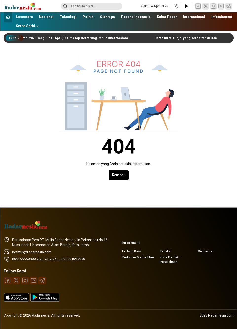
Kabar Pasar (167, 17)
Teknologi (68, 17)
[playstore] (44, 300)
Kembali (118, 175)
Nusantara (24, 17)
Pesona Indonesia (136, 17)
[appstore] (16, 300)
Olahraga (107, 17)
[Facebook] (198, 6)
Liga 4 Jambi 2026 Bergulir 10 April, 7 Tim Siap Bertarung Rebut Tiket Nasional (70, 38)
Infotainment (221, 17)
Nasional (46, 17)
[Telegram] (228, 6)
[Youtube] (221, 6)
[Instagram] (213, 6)
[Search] (65, 6)
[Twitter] (205, 6)
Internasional (194, 17)
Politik (88, 17)
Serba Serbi (25, 26)
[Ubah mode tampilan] (175, 6)
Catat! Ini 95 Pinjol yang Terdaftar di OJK (187, 38)
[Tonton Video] (186, 6)
